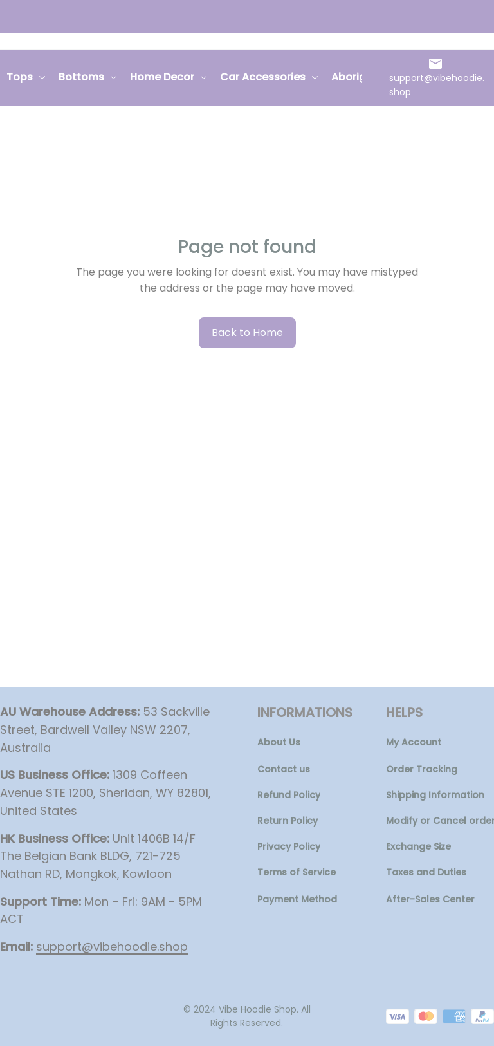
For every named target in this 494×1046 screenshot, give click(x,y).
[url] (438, 85)
